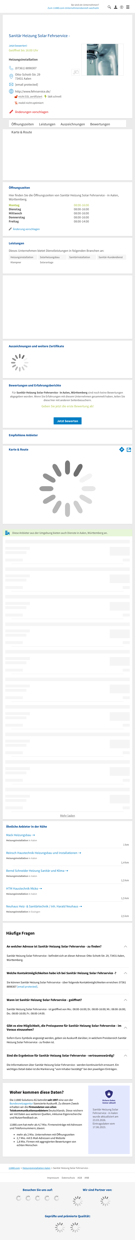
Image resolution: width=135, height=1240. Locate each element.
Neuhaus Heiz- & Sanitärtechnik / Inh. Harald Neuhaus (42, 906)
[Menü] (129, 7)
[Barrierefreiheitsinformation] (123, 7)
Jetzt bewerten (67, 421)
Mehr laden (67, 815)
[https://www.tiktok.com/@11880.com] (28, 1199)
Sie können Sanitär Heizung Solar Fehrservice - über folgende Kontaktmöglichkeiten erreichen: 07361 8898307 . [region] (66, 984)
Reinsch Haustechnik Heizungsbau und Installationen (41, 853)
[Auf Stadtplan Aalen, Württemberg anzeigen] (129, 449)
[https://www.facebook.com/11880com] (18, 1199)
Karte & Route (21, 132)
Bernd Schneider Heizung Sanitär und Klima (35, 871)
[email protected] (27, 986)
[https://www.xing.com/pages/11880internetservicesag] (47, 1199)
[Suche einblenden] (111, 7)
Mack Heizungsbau (18, 835)
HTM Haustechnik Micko (22, 888)
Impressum (53, 1177)
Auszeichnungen (73, 124)
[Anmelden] (117, 7)
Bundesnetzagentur (21, 1103)
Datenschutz (68, 1177)
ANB (87, 1177)
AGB (80, 1177)
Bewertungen (100, 124)
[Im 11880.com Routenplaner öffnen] (121, 448)
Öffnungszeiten (22, 124)
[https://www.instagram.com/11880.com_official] (37, 1199)
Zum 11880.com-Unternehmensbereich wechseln (73, 8)
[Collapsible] (125, 946)
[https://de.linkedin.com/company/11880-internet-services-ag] (56, 1199)
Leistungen (47, 124)
